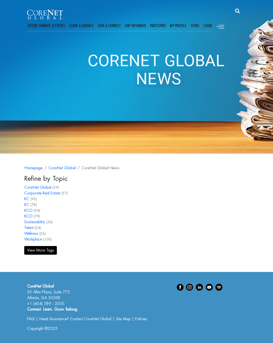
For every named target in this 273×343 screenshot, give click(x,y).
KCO (28, 210)
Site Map (123, 319)
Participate (158, 26)
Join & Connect (109, 26)
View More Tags (40, 250)
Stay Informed (135, 26)
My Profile (178, 26)
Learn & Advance (81, 26)
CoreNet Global (62, 168)
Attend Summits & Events (46, 26)
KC (26, 199)
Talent (29, 228)
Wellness (31, 233)
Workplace (33, 239)
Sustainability (34, 222)
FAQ (31, 319)
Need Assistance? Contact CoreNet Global (75, 319)
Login (207, 26)
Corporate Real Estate (42, 193)
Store (194, 26)
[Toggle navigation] (220, 26)
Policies (141, 319)
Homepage (33, 168)
